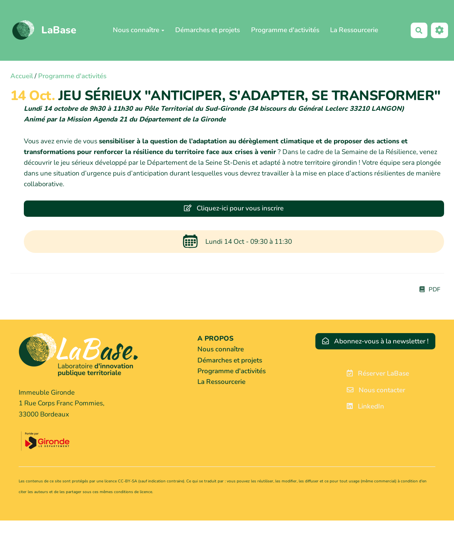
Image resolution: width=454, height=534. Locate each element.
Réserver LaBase (378, 373)
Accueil (21, 76)
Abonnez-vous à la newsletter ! (375, 341)
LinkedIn (365, 406)
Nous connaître (138, 30)
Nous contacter (376, 390)
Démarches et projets (207, 30)
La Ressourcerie (354, 30)
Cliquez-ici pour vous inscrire (234, 208)
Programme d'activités (285, 30)
